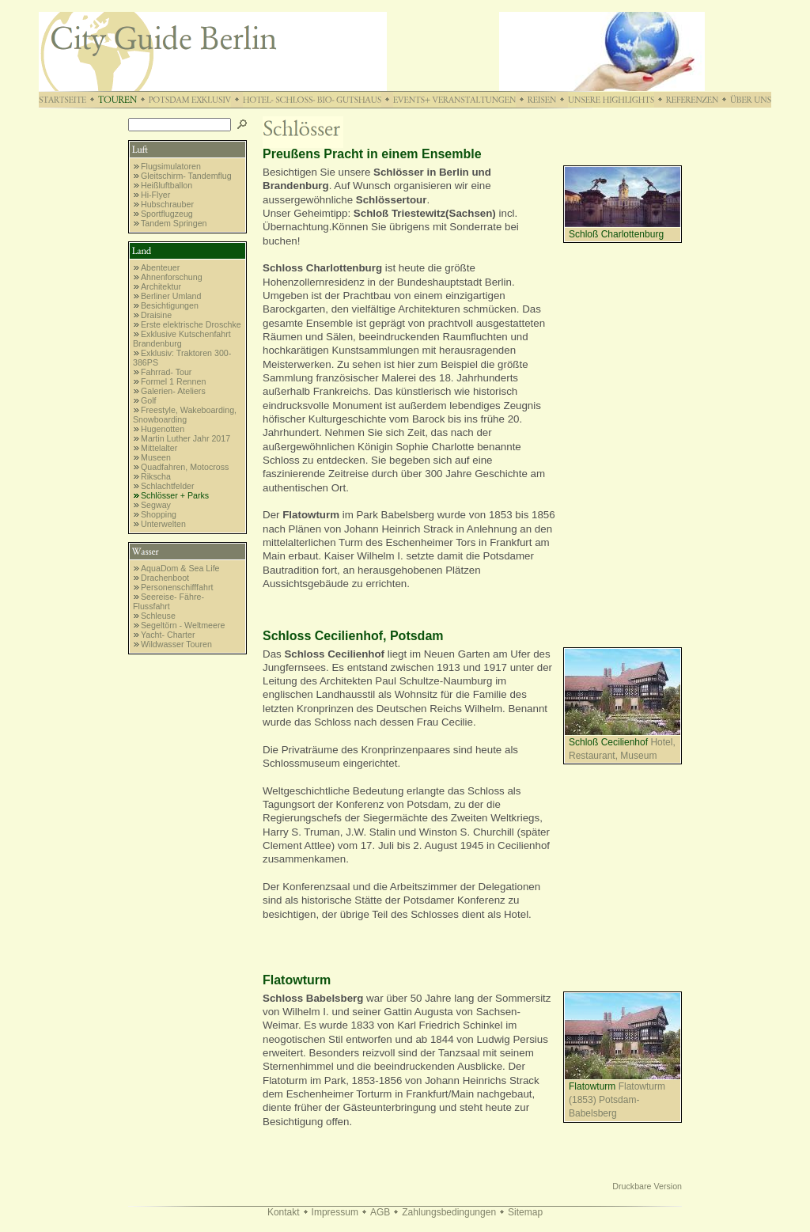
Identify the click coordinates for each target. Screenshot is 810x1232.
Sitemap (525, 1212)
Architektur (161, 286)
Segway (156, 505)
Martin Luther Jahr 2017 (185, 438)
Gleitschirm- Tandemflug (186, 175)
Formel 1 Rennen (173, 381)
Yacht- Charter (168, 634)
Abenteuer (160, 267)
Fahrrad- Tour (166, 372)
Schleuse (158, 615)
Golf (149, 400)
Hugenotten (162, 429)
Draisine (156, 315)
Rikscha (156, 476)
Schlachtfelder (168, 486)
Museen (156, 457)
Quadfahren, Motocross (185, 467)
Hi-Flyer (155, 194)
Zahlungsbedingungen (449, 1212)
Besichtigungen (170, 305)
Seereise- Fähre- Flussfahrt (168, 601)
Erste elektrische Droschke (191, 324)
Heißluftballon (166, 185)
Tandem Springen (174, 223)
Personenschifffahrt (177, 587)
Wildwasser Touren (176, 644)
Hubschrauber (167, 204)
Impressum (335, 1212)
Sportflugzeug (167, 213)
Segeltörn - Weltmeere (183, 625)
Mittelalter (159, 448)
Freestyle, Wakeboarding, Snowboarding (185, 414)
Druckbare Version (647, 1186)
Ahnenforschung (171, 277)
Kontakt (283, 1212)
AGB (380, 1212)
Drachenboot (165, 577)
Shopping (158, 514)
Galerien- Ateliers (173, 391)
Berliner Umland (171, 296)
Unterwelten (163, 524)
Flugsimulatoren (171, 166)
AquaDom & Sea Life (180, 568)
